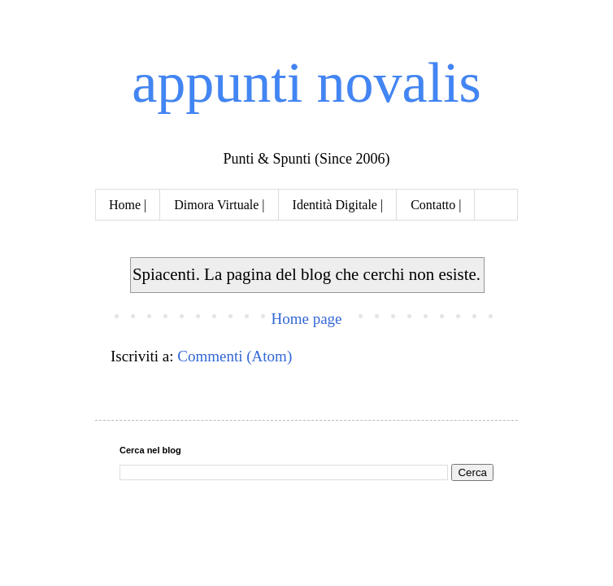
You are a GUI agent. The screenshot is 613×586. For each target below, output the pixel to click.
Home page (306, 318)
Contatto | (436, 205)
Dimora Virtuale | (219, 205)
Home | (127, 205)
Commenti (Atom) (234, 356)
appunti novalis (306, 82)
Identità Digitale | (338, 205)
